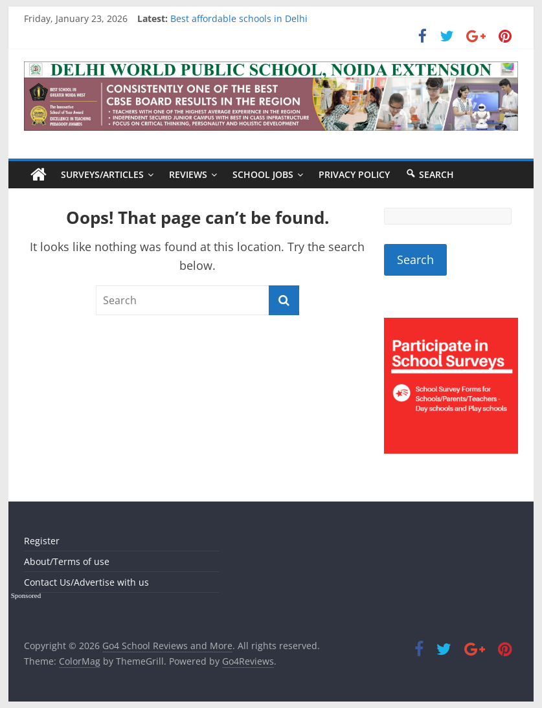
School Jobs (262, 174)
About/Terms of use (66, 561)
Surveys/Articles (102, 174)
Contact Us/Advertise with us (86, 582)
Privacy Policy (354, 174)
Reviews (188, 174)
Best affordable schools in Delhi (239, 18)
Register (42, 541)
